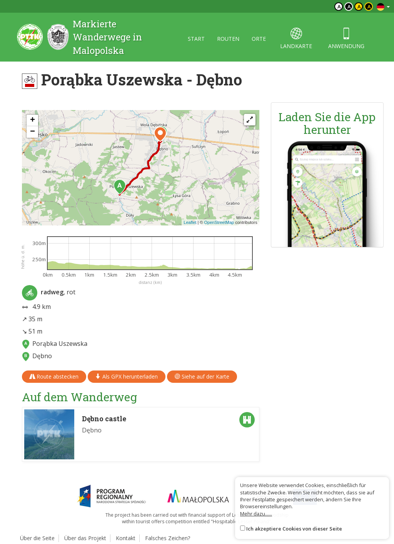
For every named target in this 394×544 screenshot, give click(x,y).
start (196, 38)
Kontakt (125, 538)
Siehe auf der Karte (202, 376)
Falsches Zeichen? (167, 538)
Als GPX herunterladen (126, 376)
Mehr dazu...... (256, 513)
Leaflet (190, 222)
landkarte (296, 39)
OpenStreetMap (219, 222)
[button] (120, 187)
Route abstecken (54, 376)
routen (228, 38)
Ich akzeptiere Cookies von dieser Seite (294, 528)
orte (259, 38)
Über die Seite (37, 538)
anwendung (346, 39)
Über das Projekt (85, 538)
